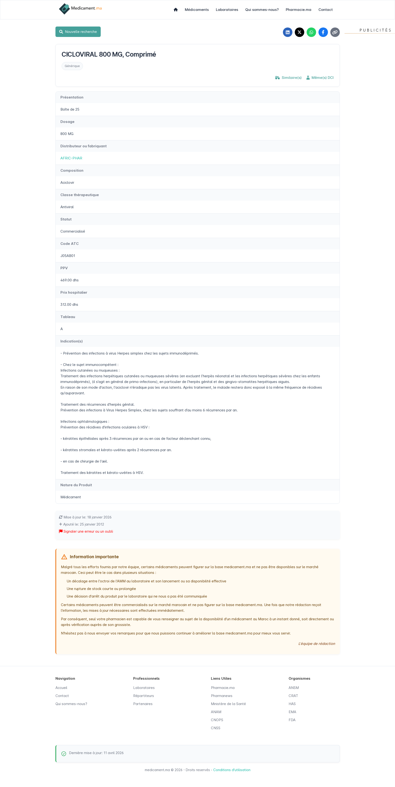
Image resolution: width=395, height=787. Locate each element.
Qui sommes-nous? (262, 9)
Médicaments (197, 9)
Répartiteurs (143, 695)
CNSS (215, 728)
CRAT (293, 695)
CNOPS (217, 720)
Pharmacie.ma (298, 9)
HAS (292, 704)
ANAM (216, 712)
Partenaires (143, 704)
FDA (292, 720)
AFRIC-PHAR (71, 158)
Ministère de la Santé (228, 704)
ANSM (294, 687)
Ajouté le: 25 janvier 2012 (81, 524)
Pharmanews (221, 695)
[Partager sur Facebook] (323, 32)
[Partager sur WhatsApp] (311, 32)
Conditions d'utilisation (231, 770)
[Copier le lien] (335, 32)
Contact (325, 9)
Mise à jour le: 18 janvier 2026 (85, 517)
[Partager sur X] (299, 32)
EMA (292, 712)
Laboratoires (227, 9)
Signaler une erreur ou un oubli (86, 531)
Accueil (61, 687)
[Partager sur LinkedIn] (287, 32)
